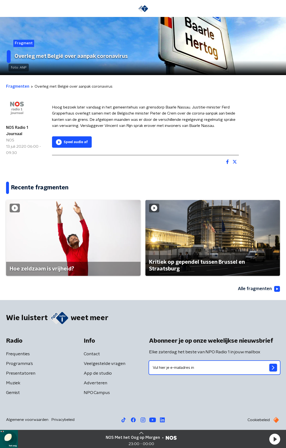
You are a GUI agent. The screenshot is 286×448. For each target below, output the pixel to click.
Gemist (13, 393)
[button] (274, 439)
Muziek (13, 383)
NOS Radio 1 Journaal (17, 131)
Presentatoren (20, 373)
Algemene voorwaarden (27, 420)
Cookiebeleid (259, 420)
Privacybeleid (63, 420)
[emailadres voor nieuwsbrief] (214, 367)
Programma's (19, 364)
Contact (92, 354)
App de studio (98, 373)
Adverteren (95, 383)
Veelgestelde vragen (104, 364)
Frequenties (18, 354)
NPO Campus (97, 393)
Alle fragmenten (259, 289)
